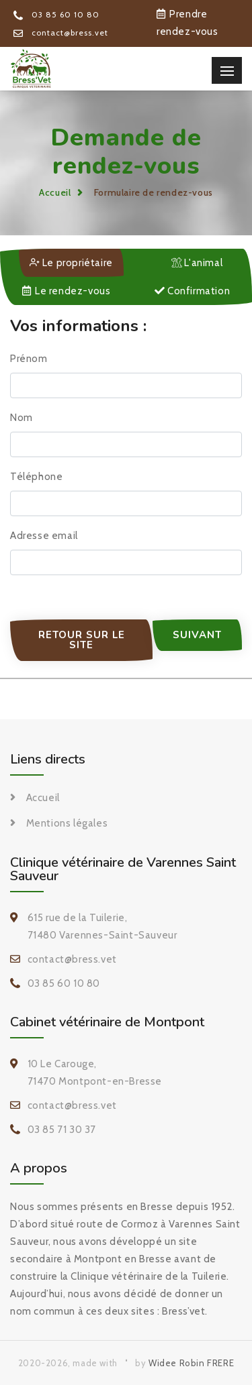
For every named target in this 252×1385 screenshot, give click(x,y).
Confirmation (192, 291)
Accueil (55, 192)
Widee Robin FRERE (191, 1363)
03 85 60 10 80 (56, 14)
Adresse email (44, 536)
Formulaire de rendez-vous (153, 192)
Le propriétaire (71, 263)
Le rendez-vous (66, 291)
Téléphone (36, 477)
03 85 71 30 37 (62, 1130)
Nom (21, 418)
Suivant (197, 635)
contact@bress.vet (60, 32)
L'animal (196, 263)
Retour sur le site (81, 640)
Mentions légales (67, 823)
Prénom (29, 359)
